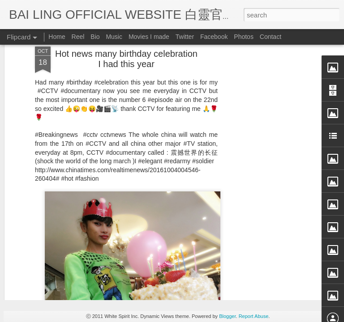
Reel (78, 36)
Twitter (185, 36)
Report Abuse (254, 316)
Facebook (214, 36)
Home (56, 36)
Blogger (227, 316)
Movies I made (149, 36)
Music (114, 36)
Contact (270, 36)
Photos (244, 36)
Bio (94, 36)
